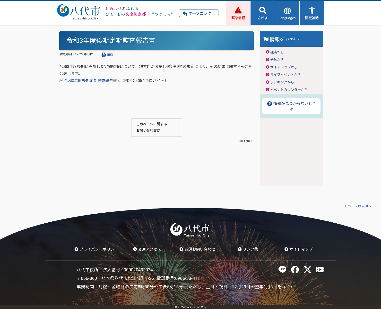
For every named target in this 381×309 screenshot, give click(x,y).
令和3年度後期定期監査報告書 (89, 80)
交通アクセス (147, 249)
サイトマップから (283, 67)
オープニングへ (198, 13)
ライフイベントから (285, 75)
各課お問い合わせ (198, 249)
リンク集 (248, 249)
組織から (277, 52)
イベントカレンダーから (289, 90)
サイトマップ (299, 249)
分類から (277, 60)
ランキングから (282, 82)
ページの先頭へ (360, 206)
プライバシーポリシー (96, 249)
